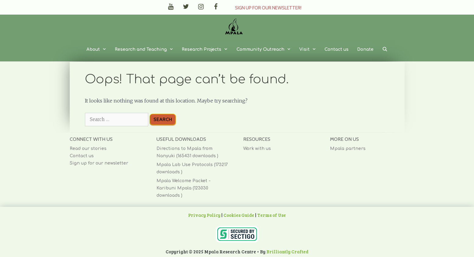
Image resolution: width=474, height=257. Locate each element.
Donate (365, 49)
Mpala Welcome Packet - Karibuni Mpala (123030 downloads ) (183, 188)
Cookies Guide (238, 215)
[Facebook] (215, 7)
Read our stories (88, 148)
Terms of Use (271, 215)
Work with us (257, 148)
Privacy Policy (204, 215)
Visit (309, 49)
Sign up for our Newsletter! (268, 8)
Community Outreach (266, 49)
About (98, 49)
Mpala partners (348, 148)
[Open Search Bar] (385, 49)
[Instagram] (201, 7)
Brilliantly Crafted (287, 251)
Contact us (337, 49)
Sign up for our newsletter (99, 163)
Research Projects (207, 49)
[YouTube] (171, 7)
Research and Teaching (146, 49)
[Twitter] (186, 7)
